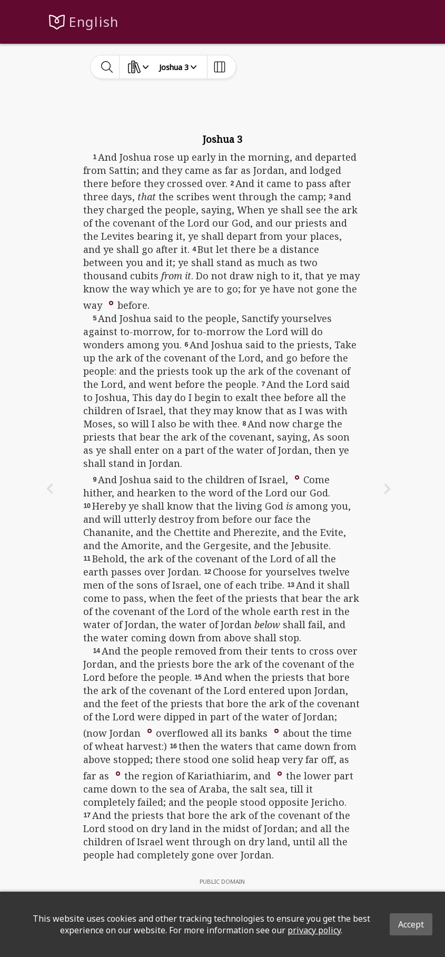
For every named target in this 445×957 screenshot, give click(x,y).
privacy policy (314, 930)
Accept (411, 924)
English (94, 22)
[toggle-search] (107, 67)
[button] (111, 302)
